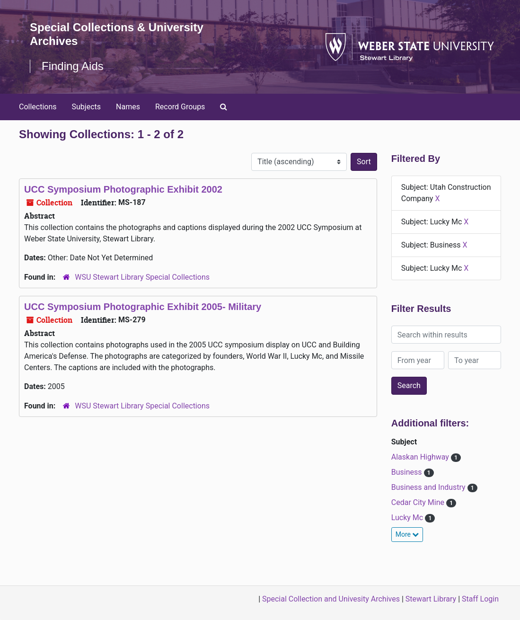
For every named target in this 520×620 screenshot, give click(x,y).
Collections (38, 106)
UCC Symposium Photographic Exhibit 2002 (123, 189)
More (407, 534)
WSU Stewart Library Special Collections (142, 277)
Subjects (86, 106)
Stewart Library (430, 598)
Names (128, 106)
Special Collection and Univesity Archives (331, 598)
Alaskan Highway (421, 456)
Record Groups (180, 106)
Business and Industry (429, 487)
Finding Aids (73, 66)
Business (407, 472)
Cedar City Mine (418, 502)
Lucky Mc (408, 517)
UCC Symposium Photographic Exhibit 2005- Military (142, 306)
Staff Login (480, 598)
